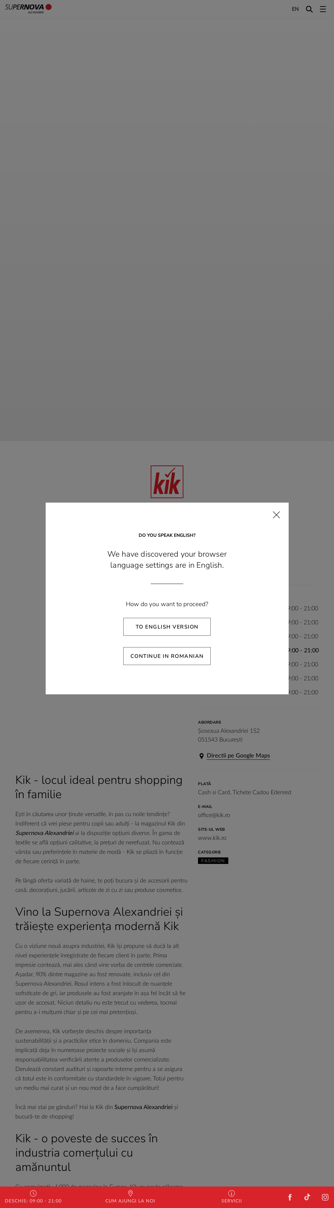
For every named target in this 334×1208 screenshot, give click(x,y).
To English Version (167, 627)
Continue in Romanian (167, 656)
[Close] (276, 514)
